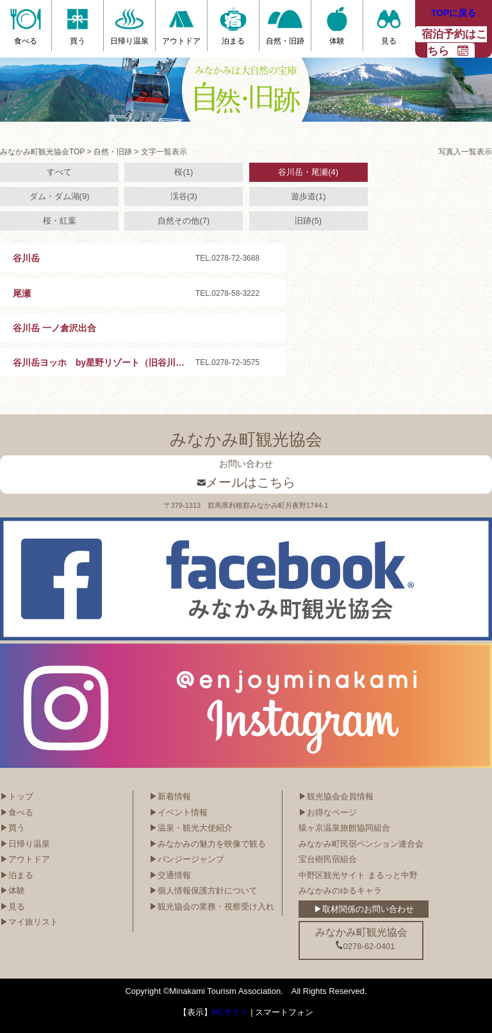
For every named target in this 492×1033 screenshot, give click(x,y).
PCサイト (230, 1012)
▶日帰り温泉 (25, 844)
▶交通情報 (170, 875)
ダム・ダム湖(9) (59, 196)
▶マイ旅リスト (29, 922)
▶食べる (16, 812)
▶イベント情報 (178, 812)
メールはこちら (246, 482)
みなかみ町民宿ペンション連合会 (361, 844)
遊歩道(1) (308, 196)
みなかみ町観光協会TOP (42, 151)
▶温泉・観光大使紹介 (191, 828)
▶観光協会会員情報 (336, 796)
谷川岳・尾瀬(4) (308, 172)
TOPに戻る (454, 13)
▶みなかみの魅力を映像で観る (207, 844)
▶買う (12, 828)
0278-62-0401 (365, 946)
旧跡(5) (308, 220)
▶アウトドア (25, 859)
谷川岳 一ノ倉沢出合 (54, 328)
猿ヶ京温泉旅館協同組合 (344, 828)
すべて (59, 172)
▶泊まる (16, 875)
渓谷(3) (183, 196)
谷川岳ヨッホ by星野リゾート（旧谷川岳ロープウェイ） (130, 362)
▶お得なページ (328, 812)
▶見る (12, 906)
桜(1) (183, 172)
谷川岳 (26, 258)
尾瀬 (22, 293)
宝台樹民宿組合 (328, 859)
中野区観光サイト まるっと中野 (358, 875)
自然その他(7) (183, 220)
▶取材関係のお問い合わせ (364, 909)
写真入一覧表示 (465, 151)
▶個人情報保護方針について (203, 890)
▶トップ (16, 796)
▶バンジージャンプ (186, 859)
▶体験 (12, 890)
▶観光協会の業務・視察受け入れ (211, 906)
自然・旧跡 (113, 151)
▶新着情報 (170, 796)
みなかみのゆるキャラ (340, 890)
